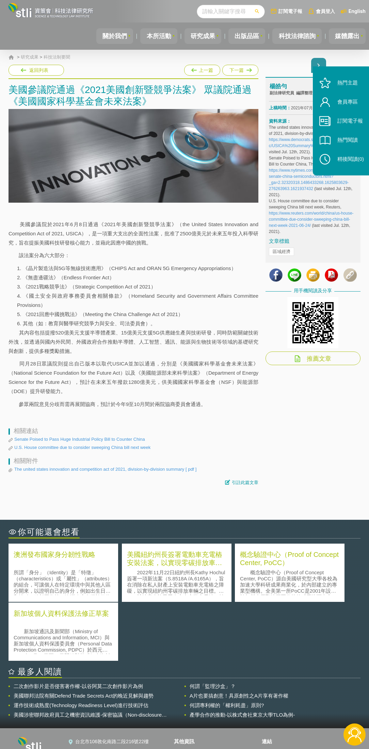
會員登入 (325, 11)
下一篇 (239, 69)
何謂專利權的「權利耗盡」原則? (227, 646)
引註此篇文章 (245, 482)
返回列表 (38, 70)
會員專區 (346, 105)
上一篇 (202, 70)
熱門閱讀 (346, 143)
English (357, 11)
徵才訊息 (187, 702)
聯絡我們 (187, 711)
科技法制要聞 (57, 57)
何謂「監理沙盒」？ (213, 627)
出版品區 (243, 36)
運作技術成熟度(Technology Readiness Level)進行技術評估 (81, 646)
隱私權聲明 (190, 692)
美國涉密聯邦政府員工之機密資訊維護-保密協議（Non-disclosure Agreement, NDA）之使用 (88, 656)
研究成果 (198, 36)
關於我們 (108, 36)
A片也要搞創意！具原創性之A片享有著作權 (239, 636)
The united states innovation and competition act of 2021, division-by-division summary (105, 469)
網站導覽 (187, 721)
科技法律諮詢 (295, 36)
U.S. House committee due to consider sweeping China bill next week (82, 447)
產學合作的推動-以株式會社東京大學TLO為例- (242, 655)
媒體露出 (346, 36)
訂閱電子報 (290, 11)
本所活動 (153, 36)
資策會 (273, 692)
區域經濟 (281, 252)
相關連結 (309, 692)
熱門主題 (346, 86)
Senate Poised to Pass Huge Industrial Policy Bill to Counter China (79, 439)
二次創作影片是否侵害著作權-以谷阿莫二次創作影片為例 (78, 627)
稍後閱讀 (349, 162)
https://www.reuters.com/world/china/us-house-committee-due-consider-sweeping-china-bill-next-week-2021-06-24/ (311, 220)
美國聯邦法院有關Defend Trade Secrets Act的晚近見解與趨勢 (84, 636)
